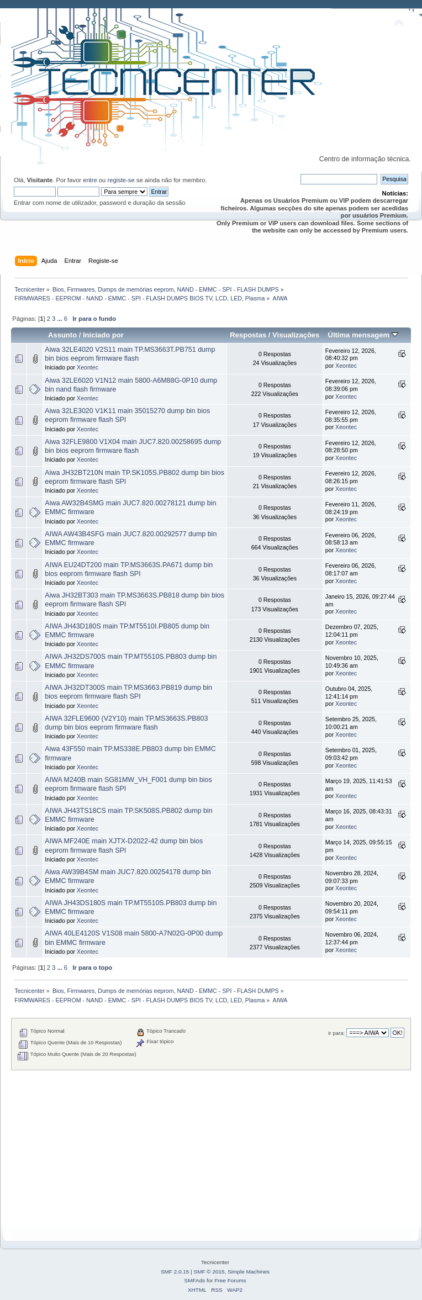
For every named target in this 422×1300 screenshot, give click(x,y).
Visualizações (295, 335)
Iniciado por (103, 335)
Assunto (62, 335)
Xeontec (87, 367)
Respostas (248, 335)
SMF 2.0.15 (175, 1272)
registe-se (120, 180)
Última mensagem (363, 335)
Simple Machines (249, 1272)
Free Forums (230, 1280)
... (60, 318)
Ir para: (336, 1033)
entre (90, 180)
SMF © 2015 (209, 1272)
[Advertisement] (211, 1147)
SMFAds (194, 1280)
